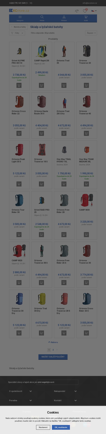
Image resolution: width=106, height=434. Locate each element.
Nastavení (43, 427)
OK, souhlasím (61, 427)
